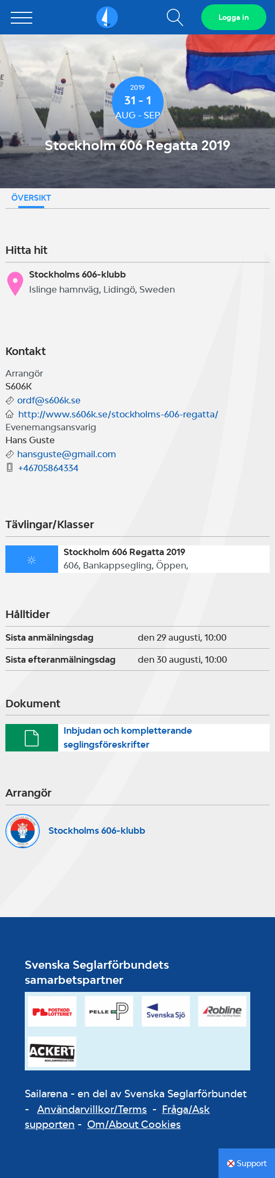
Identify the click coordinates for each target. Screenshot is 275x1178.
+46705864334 (48, 468)
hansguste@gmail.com (66, 454)
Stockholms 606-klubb (96, 830)
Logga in (233, 17)
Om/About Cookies (134, 1124)
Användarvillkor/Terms (92, 1109)
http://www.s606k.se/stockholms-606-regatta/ (118, 414)
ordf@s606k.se (49, 400)
